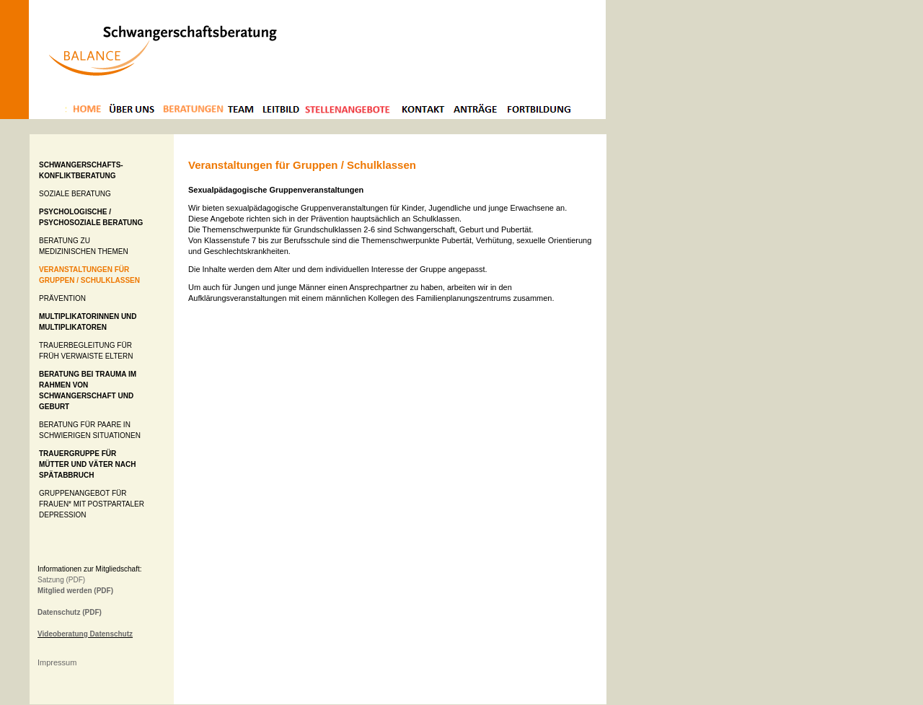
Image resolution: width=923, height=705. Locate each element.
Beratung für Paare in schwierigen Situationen (90, 430)
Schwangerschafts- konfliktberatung (81, 170)
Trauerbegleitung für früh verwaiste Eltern (86, 350)
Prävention (62, 298)
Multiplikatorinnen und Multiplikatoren (88, 321)
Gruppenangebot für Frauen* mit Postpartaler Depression (91, 504)
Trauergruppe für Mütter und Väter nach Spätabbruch (87, 464)
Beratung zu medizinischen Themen (83, 246)
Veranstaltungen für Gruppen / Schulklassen (89, 275)
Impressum (56, 662)
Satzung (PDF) (61, 580)
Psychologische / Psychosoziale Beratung (91, 217)
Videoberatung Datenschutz (85, 634)
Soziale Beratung (75, 194)
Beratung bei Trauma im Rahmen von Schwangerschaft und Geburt (87, 390)
